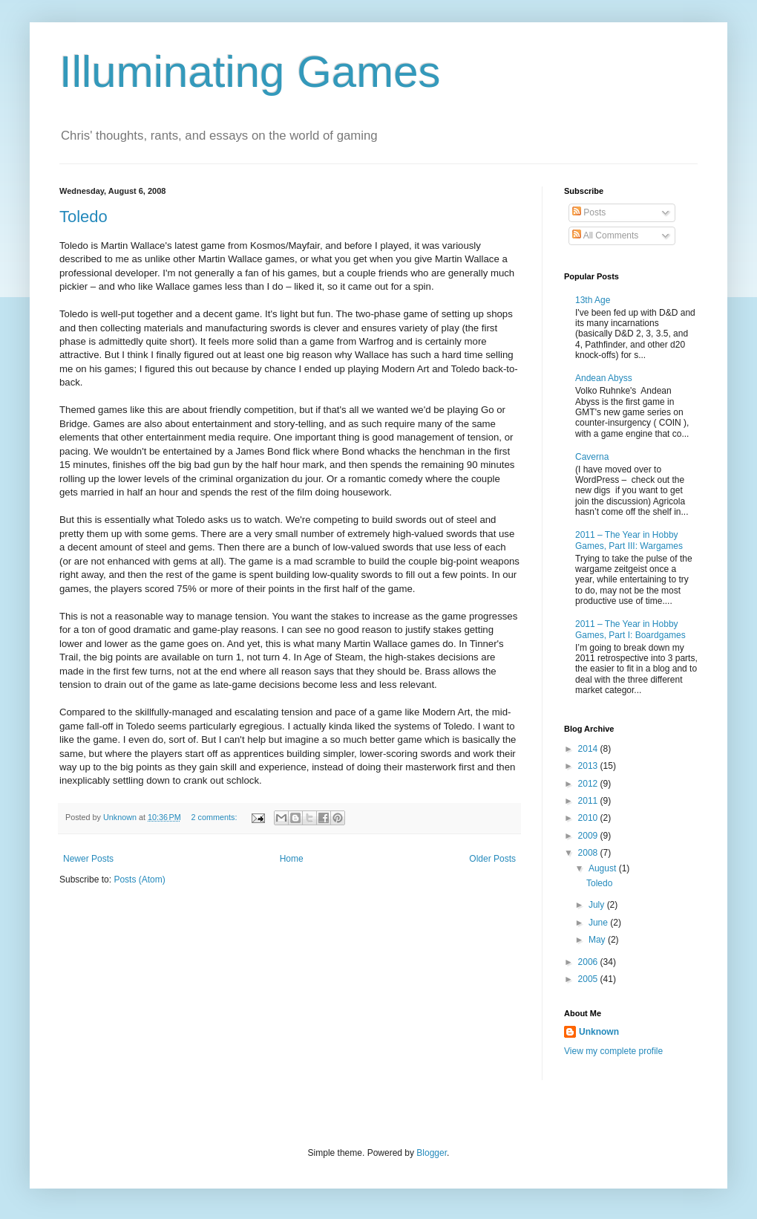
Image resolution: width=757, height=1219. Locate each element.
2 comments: (215, 817)
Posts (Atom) (139, 879)
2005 (589, 979)
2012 (589, 783)
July (598, 905)
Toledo (83, 216)
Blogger (431, 1153)
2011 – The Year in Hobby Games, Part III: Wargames (629, 540)
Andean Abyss (603, 378)
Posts (589, 212)
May (598, 939)
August (604, 868)
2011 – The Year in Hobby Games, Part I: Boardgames (630, 629)
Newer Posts (88, 859)
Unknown (599, 1032)
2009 (589, 835)
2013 (589, 766)
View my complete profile (613, 1051)
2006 (589, 962)
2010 (589, 818)
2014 (589, 749)
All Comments (605, 235)
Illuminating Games (250, 72)
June (599, 922)
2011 (589, 801)
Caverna (592, 457)
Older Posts (492, 859)
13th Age (592, 300)
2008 (589, 853)
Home (292, 859)
